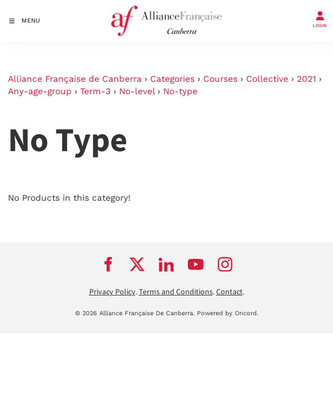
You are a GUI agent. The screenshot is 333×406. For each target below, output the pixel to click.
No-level (137, 91)
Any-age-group (40, 91)
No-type (180, 91)
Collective (267, 79)
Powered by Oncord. (227, 313)
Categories (172, 79)
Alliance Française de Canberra (75, 79)
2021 (306, 79)
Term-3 (95, 91)
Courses (220, 79)
